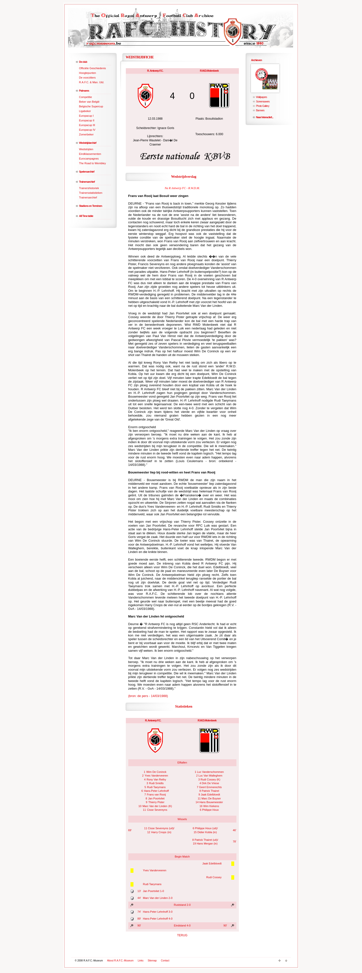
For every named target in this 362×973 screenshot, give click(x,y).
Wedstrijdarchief (87, 142)
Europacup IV (87, 129)
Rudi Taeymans (156, 787)
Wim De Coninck (156, 771)
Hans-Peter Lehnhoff (156, 790)
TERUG (182, 935)
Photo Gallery (262, 105)
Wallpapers (261, 97)
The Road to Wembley (92, 163)
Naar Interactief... (264, 117)
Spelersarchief (86, 171)
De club (83, 61)
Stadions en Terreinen (90, 205)
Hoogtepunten (87, 72)
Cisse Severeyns (157, 809)
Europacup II (86, 120)
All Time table (86, 215)
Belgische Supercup (91, 106)
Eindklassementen (90, 153)
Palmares (84, 90)
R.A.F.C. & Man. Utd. (91, 82)
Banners (260, 110)
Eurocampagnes (89, 158)
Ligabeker (85, 111)
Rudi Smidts (156, 783)
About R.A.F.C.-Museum (120, 960)
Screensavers (263, 101)
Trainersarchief (87, 181)
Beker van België (89, 101)
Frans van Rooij (156, 794)
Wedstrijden (86, 149)
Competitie (85, 97)
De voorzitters (87, 77)
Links (141, 960)
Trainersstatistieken (90, 192)
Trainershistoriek (89, 188)
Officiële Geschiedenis (92, 68)
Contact (165, 960)
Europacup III (87, 125)
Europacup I (86, 115)
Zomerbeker (86, 134)
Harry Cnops (158, 832)
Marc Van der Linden (155, 806)
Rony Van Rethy (156, 779)
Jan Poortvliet (156, 798)
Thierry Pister (156, 802)
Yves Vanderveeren (156, 775)
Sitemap (152, 960)
